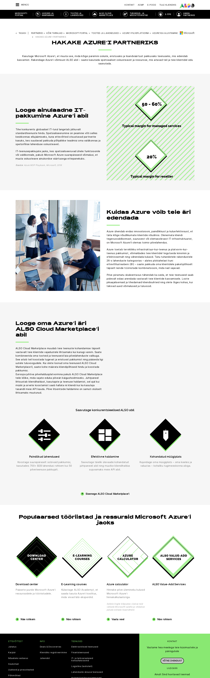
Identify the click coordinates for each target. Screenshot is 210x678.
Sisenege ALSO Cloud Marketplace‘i (107, 471)
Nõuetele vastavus (18, 636)
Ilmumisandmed (103, 670)
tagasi (22, 24)
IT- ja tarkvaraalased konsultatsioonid (82, 637)
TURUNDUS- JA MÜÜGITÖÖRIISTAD (139, 14)
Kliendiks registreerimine (53, 630)
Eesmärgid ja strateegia (21, 659)
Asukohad (13, 642)
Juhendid (45, 636)
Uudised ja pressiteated (21, 648)
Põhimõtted (14, 653)
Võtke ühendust (172, 637)
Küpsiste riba (49, 670)
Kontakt (129, 5)
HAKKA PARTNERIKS (189, 14)
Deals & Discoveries (50, 625)
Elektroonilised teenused (84, 625)
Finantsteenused (80, 630)
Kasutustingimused (124, 670)
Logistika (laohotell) (82, 644)
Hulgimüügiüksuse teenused (86, 656)
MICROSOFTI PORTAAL (21, 14)
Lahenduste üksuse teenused (87, 650)
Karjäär (12, 630)
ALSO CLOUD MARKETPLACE (106, 14)
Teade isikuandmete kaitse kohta (75, 670)
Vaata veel (118, 597)
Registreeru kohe (172, 660)
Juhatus (12, 625)
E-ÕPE (168, 14)
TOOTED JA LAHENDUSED (77, 14)
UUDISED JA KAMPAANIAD (48, 14)
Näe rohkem (28, 597)
